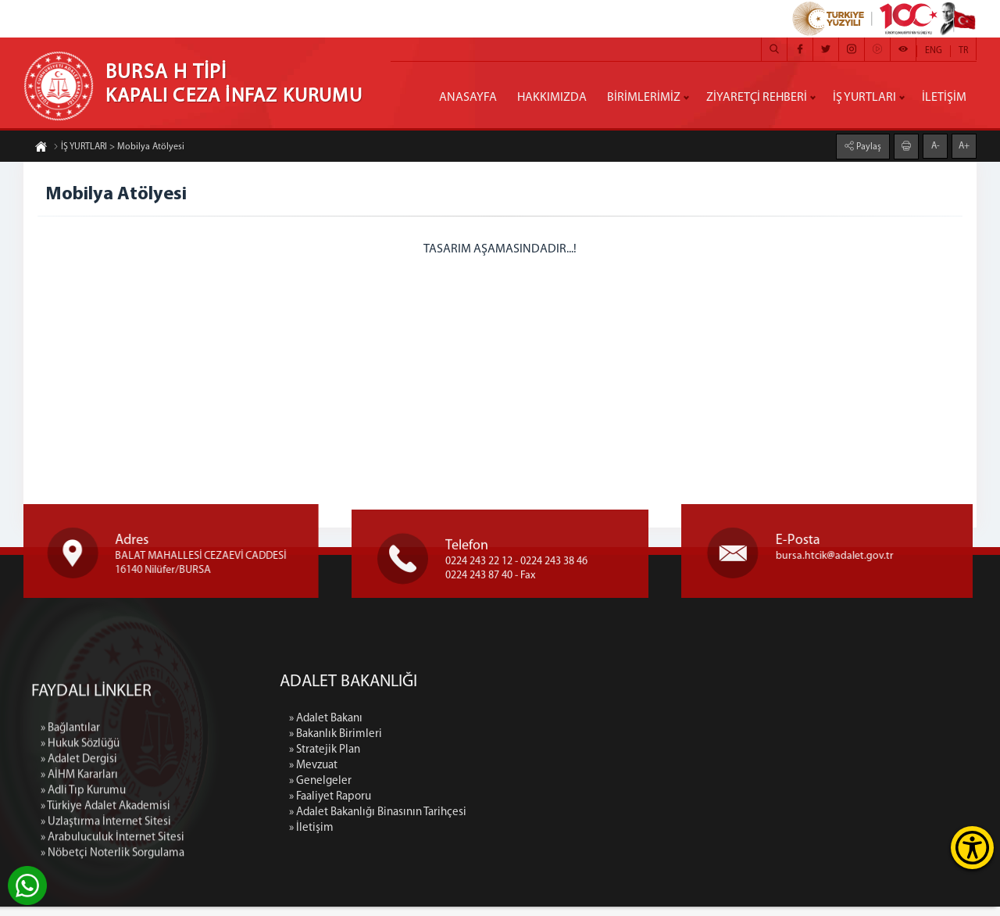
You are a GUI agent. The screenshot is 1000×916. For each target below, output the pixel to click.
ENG (933, 50)
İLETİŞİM (944, 97)
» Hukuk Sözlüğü (80, 853)
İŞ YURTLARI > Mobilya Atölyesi (118, 150)
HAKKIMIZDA (552, 97)
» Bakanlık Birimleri (441, 744)
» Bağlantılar (70, 837)
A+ (964, 143)
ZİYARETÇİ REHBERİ (756, 97)
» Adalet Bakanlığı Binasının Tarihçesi (483, 822)
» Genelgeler (426, 790)
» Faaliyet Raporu (436, 806)
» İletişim (417, 837)
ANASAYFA (468, 97)
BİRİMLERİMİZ (643, 97)
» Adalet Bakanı (431, 728)
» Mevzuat (419, 775)
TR (963, 50)
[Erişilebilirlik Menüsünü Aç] (972, 847)
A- (935, 143)
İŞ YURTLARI (864, 97)
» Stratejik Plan (430, 759)
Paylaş (867, 143)
